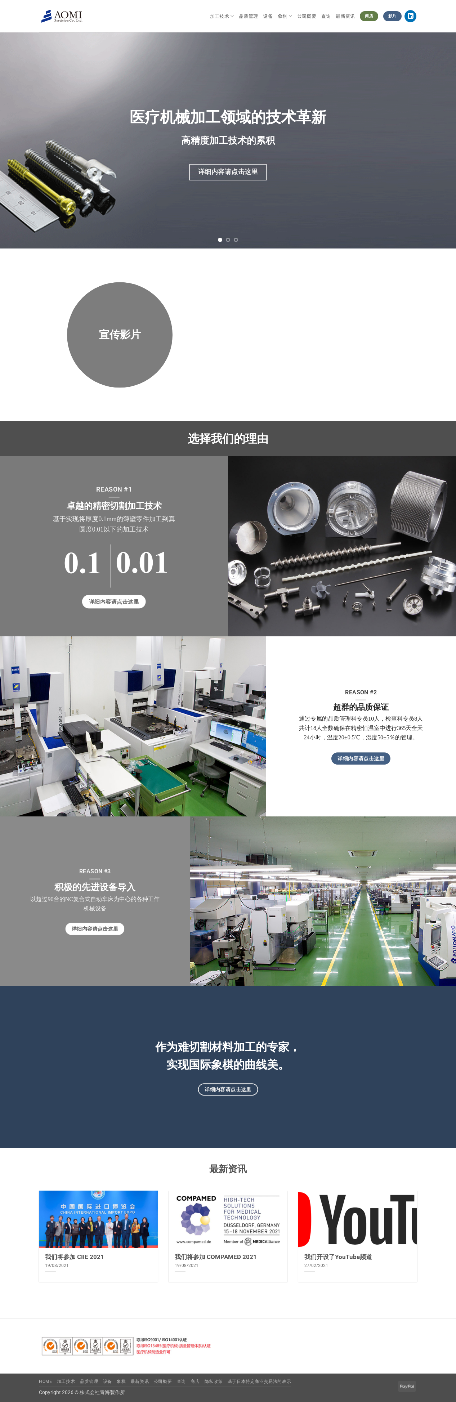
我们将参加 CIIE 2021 (74, 1257)
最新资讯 (345, 16)
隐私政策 (214, 1381)
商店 (195, 1381)
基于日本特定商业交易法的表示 (259, 1381)
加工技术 (222, 16)
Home (45, 1381)
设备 (268, 16)
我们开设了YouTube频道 (338, 1257)
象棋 (285, 16)
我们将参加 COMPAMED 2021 (216, 1257)
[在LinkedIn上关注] (410, 16)
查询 (326, 16)
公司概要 (306, 16)
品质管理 (248, 16)
